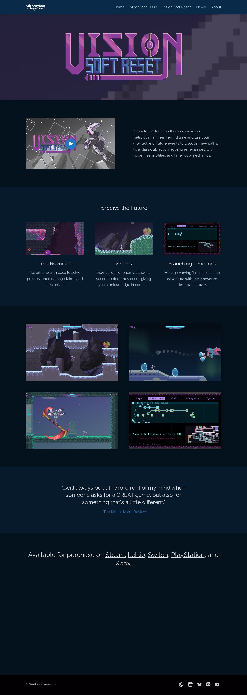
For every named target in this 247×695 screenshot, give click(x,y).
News (201, 7)
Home (119, 7)
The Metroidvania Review (124, 512)
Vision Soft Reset (176, 7)
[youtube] (217, 685)
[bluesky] (199, 685)
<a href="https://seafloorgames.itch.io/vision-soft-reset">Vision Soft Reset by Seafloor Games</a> (123, 632)
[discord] (208, 685)
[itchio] (190, 685)
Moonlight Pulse (143, 7)
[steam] (181, 685)
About (216, 7)
